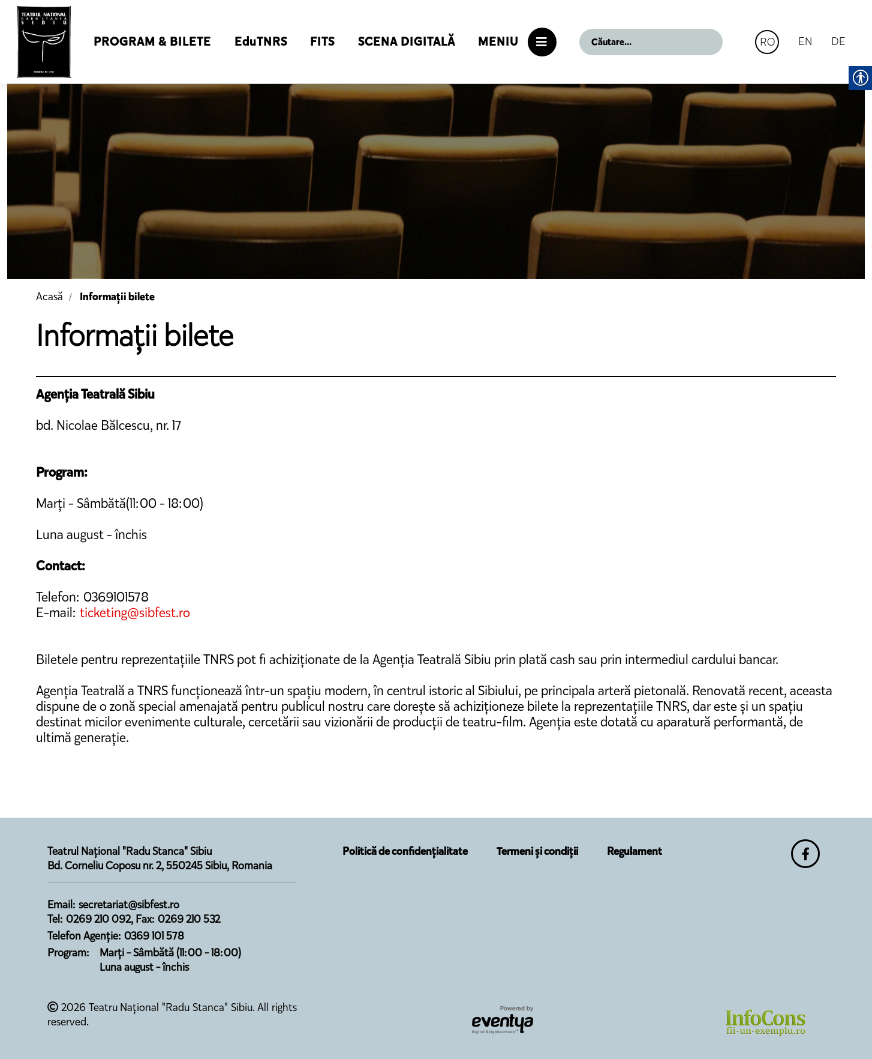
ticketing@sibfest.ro (135, 612)
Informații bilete (117, 296)
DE (838, 41)
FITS (322, 42)
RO (767, 42)
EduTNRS (260, 42)
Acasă (49, 296)
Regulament (634, 851)
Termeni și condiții (537, 851)
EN (805, 41)
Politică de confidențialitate (405, 851)
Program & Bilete (152, 42)
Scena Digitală (406, 42)
